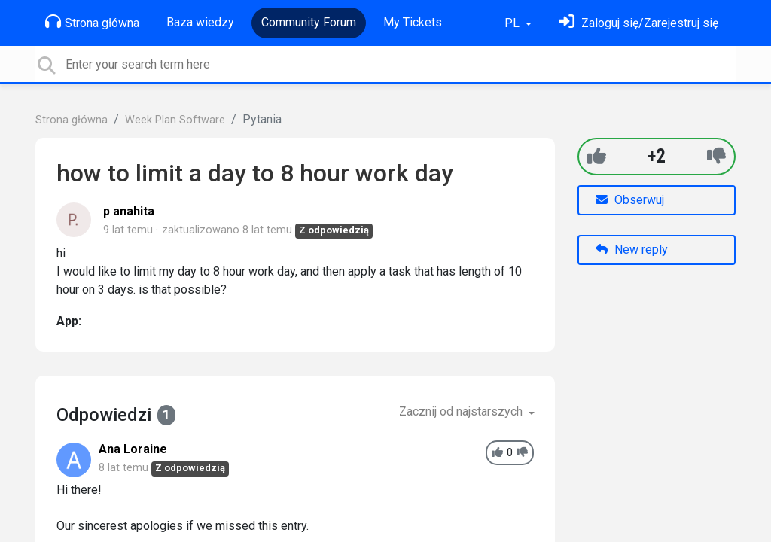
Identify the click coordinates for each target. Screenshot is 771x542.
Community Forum (308, 22)
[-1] (716, 156)
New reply (632, 249)
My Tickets (412, 22)
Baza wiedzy (200, 22)
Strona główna (92, 22)
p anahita (128, 211)
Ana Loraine (133, 449)
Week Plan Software (175, 120)
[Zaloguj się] (638, 23)
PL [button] (513, 23)
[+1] (596, 156)
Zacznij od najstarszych (462, 411)
